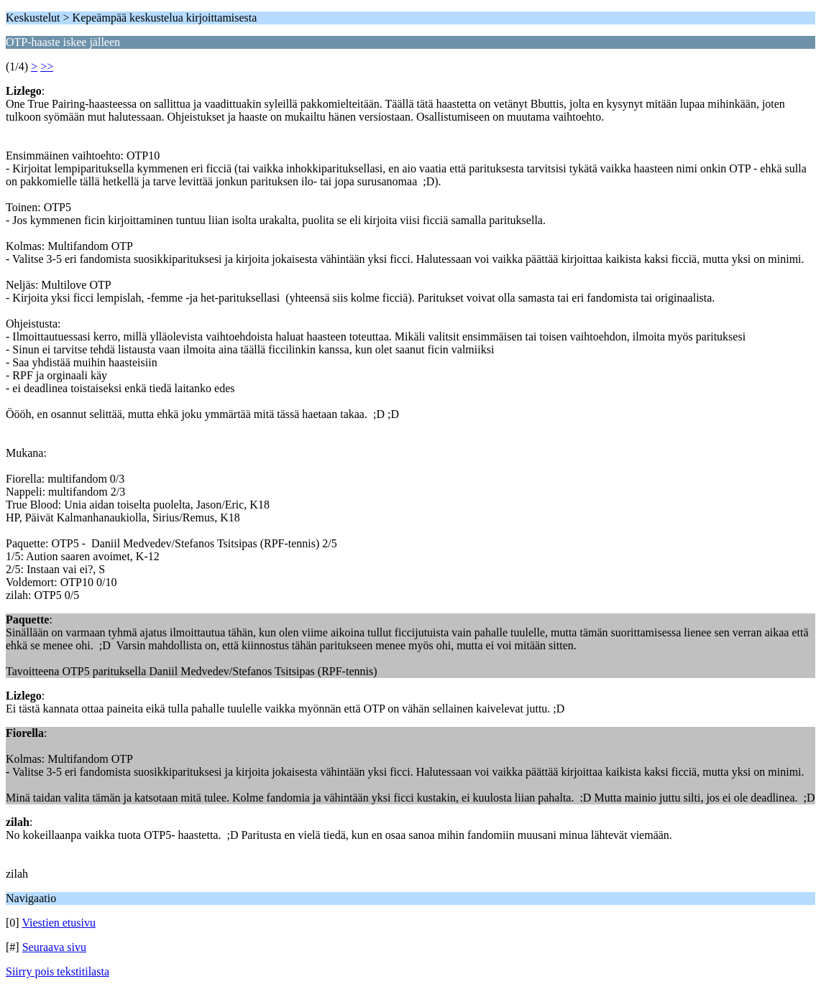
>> (46, 66)
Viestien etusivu (59, 922)
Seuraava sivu (54, 947)
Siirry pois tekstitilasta (57, 971)
